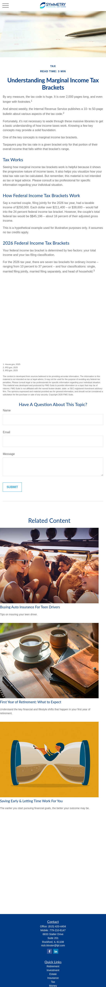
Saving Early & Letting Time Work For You (31, 801)
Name (7, 410)
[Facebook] (49, 951)
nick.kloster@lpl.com (53, 945)
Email (6, 432)
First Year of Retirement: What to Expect (30, 702)
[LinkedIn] (55, 951)
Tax (53, 981)
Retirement (53, 966)
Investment (53, 970)
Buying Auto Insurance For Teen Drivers (30, 607)
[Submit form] (12, 487)
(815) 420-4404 (57, 926)
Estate (53, 974)
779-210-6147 (57, 930)
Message (9, 454)
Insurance (53, 977)
